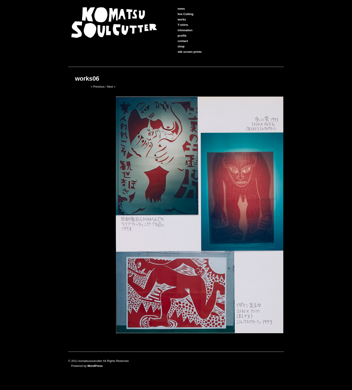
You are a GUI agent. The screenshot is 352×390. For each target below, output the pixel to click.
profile (179, 35)
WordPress (95, 366)
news (178, 8)
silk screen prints (187, 51)
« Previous (97, 86)
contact (180, 41)
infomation (182, 30)
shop (178, 46)
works (179, 19)
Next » (111, 86)
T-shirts (180, 25)
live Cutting (183, 14)
